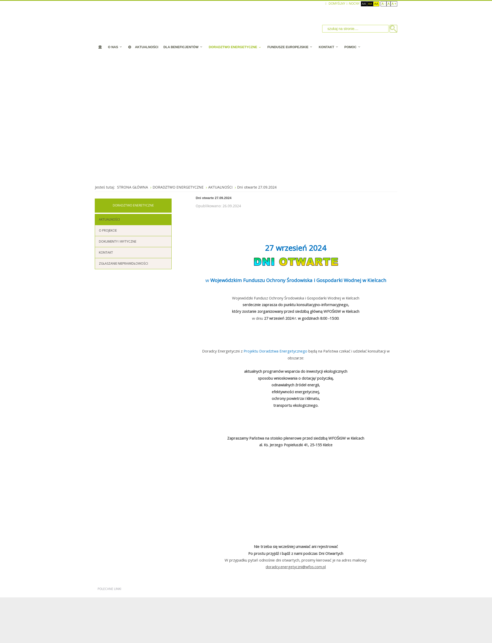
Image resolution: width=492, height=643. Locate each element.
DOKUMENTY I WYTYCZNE (117, 241)
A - (383, 4)
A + (394, 4)
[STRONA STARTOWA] (100, 47)
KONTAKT (106, 252)
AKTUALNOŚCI (109, 219)
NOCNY (353, 3)
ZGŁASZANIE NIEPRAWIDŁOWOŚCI (123, 263)
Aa (364, 4)
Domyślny (335, 3)
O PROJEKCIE (108, 230)
